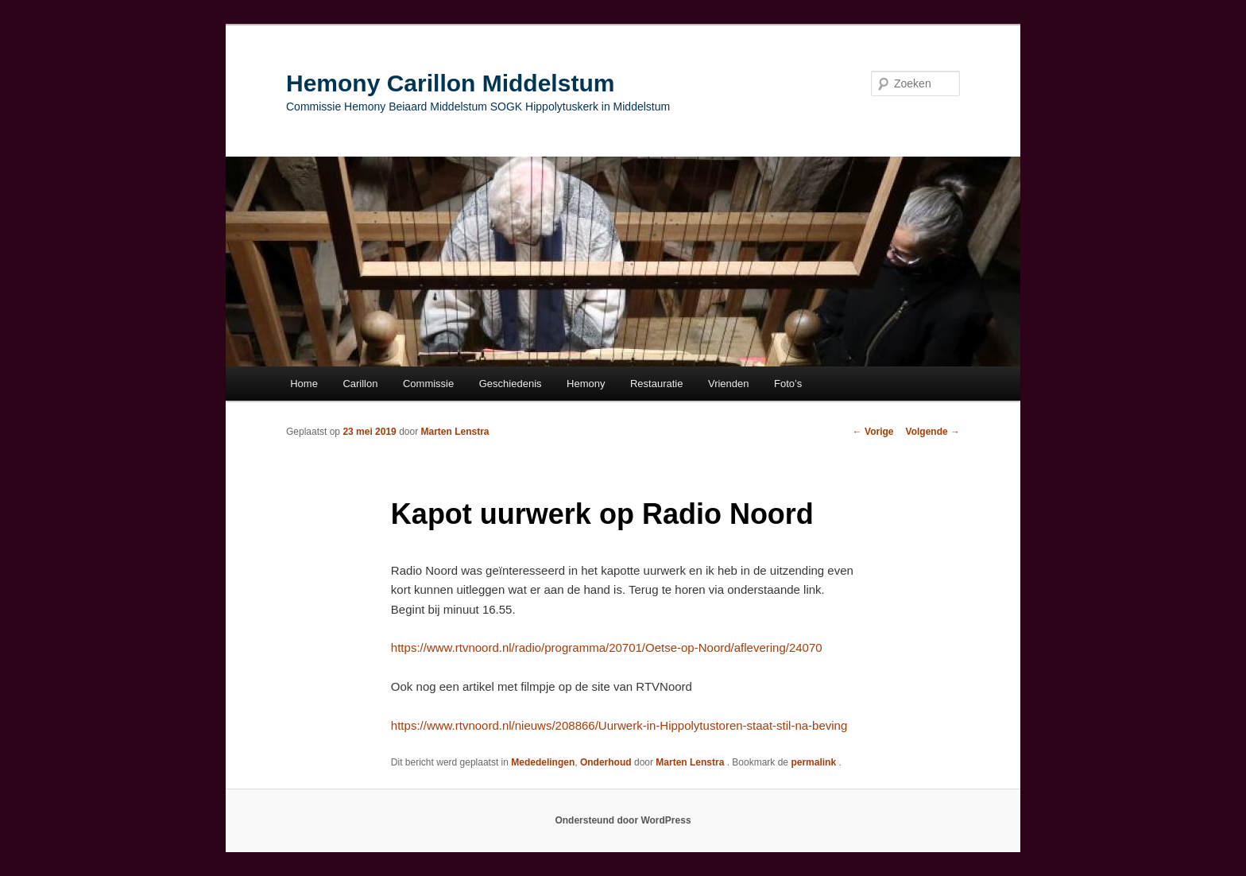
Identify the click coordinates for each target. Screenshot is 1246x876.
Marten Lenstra (454, 431)
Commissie (428, 384)
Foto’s (788, 384)
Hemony (586, 384)
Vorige (873, 431)
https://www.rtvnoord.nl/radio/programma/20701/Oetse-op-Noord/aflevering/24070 (606, 647)
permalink (814, 762)
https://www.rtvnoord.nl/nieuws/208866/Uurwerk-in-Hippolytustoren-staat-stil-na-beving (619, 725)
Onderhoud (606, 762)
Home (304, 384)
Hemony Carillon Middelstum (450, 83)
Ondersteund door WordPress (623, 820)
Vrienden (728, 384)
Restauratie (656, 384)
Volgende (933, 431)
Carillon (359, 384)
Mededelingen (543, 762)
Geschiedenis (510, 384)
